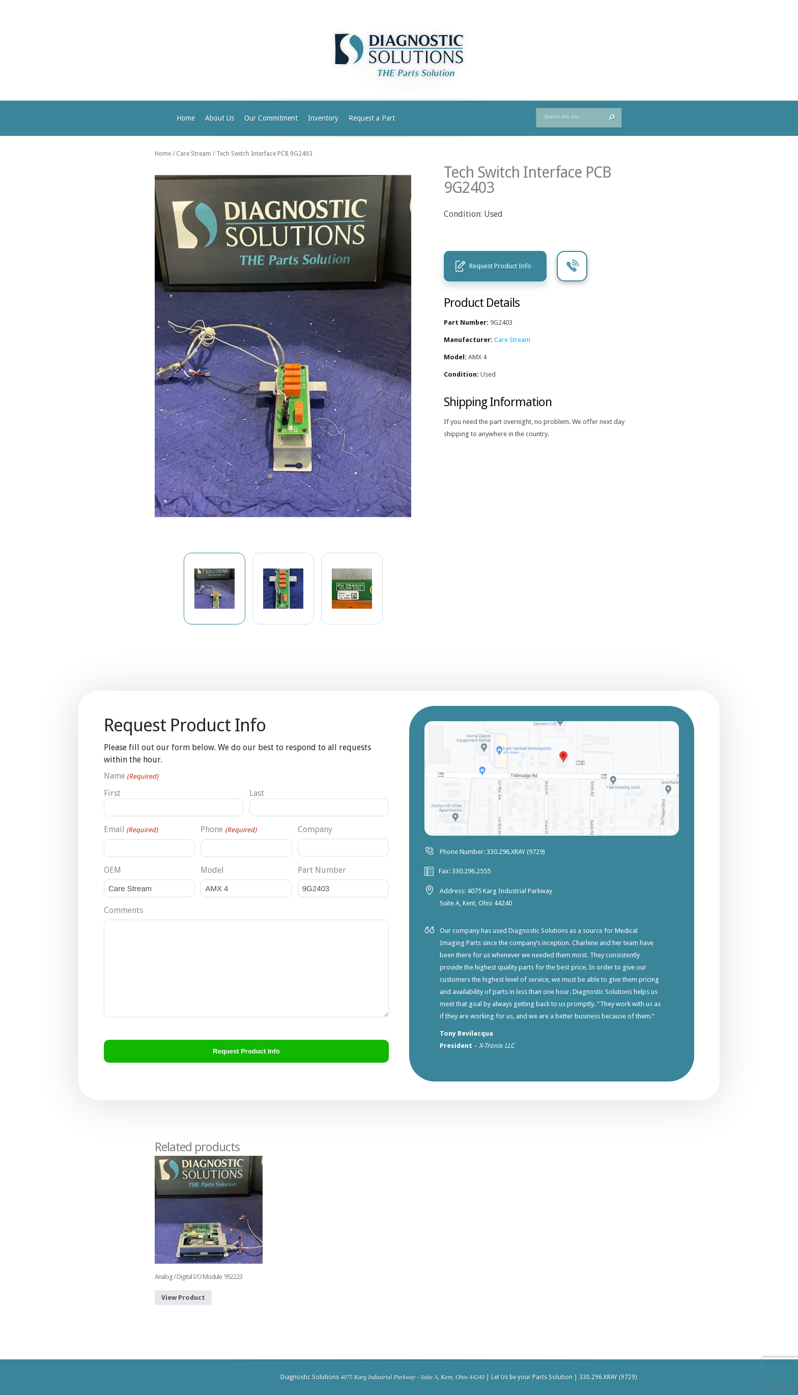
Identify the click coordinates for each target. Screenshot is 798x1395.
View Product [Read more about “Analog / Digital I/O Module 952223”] (183, 1297)
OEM (112, 870)
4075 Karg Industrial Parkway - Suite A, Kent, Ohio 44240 (412, 1377)
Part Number (322, 870)
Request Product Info (500, 266)
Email (131, 829)
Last (256, 793)
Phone (228, 829)
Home (186, 118)
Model (212, 870)
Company (315, 829)
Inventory (323, 118)
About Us (219, 118)
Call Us (572, 266)
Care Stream (193, 153)
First (112, 793)
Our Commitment (271, 118)
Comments (123, 910)
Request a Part (372, 118)
